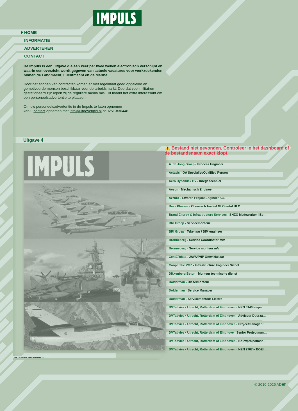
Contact (34, 56)
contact (39, 111)
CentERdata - (196, 256)
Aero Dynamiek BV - (195, 181)
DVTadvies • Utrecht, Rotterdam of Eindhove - (223, 332)
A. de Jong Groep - (196, 164)
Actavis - (198, 172)
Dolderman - (189, 282)
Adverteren (38, 48)
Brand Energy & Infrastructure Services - (223, 214)
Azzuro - (197, 197)
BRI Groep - (189, 223)
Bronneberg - (197, 240)
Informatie (37, 40)
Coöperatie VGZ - (204, 265)
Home (30, 32)
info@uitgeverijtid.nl (86, 111)
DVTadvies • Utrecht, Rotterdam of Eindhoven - (219, 307)
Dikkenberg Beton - (203, 273)
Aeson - (191, 189)
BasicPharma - (204, 206)
